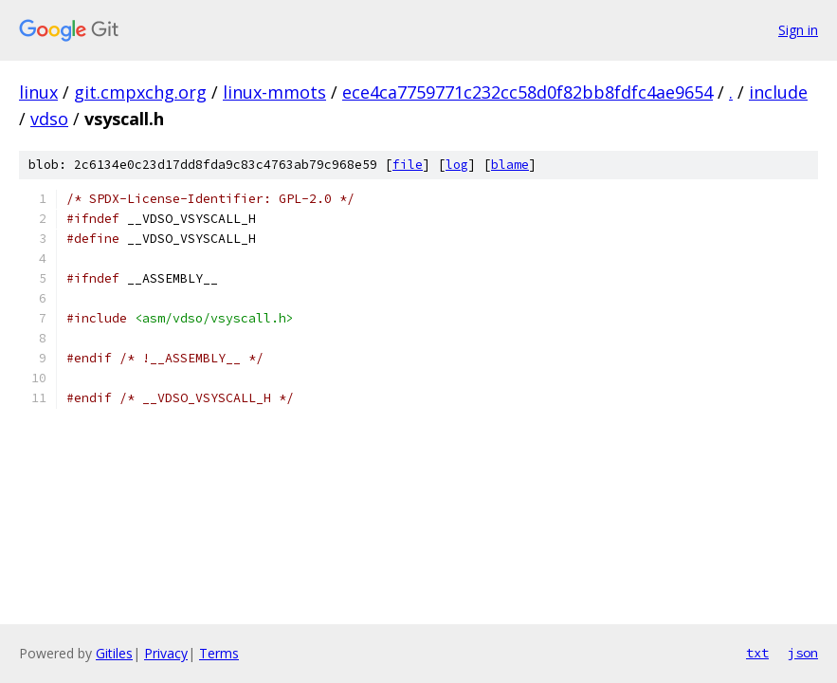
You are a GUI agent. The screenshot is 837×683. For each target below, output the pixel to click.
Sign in (798, 30)
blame (510, 165)
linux (38, 92)
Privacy (166, 653)
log (457, 165)
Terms (219, 653)
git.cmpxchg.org (140, 92)
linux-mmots (274, 92)
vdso (49, 118)
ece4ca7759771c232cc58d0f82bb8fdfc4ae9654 (527, 92)
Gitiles (114, 653)
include (778, 92)
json (803, 652)
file (407, 165)
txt (757, 652)
